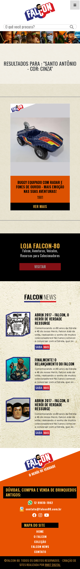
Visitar (40, 266)
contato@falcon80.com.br (43, 509)
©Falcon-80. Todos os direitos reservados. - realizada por (40, 562)
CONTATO (40, 551)
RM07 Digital (53, 564)
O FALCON (40, 536)
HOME (40, 531)
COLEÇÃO (40, 541)
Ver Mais (40, 206)
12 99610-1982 (43, 502)
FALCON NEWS (40, 546)
